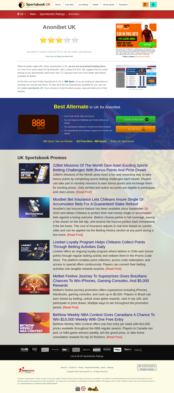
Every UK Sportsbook (122, 145)
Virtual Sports (108, 5)
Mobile (95, 5)
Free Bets (69, 5)
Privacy (80, 368)
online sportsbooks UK (32, 88)
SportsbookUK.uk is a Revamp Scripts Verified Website (39, 383)
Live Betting (83, 5)
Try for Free (138, 128)
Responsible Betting (92, 368)
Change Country (147, 369)
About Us (64, 368)
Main (33, 14)
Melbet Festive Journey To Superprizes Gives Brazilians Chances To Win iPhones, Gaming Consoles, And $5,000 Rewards (101, 280)
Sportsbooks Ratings (52, 14)
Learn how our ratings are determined (59, 56)
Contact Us (73, 368)
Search (103, 368)
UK (22, 14)
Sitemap (110, 368)
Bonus (58, 5)
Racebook (123, 5)
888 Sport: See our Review (57, 145)
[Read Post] (84, 192)
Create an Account (138, 120)
